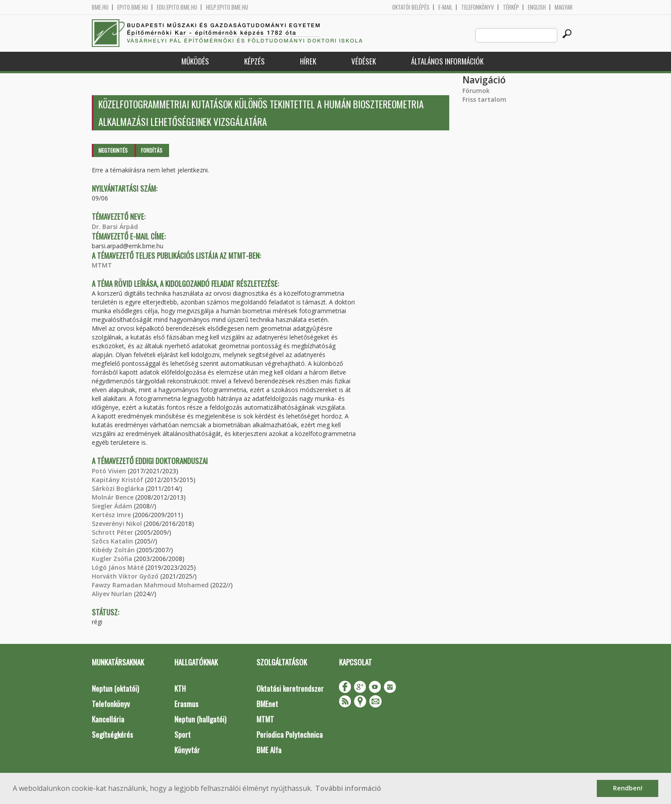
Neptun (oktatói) (115, 688)
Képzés (254, 61)
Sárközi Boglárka (118, 488)
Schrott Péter (112, 532)
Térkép (511, 7)
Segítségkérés (112, 734)
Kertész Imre (111, 515)
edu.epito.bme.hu (177, 7)
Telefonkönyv (477, 7)
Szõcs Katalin (112, 541)
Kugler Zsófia (112, 558)
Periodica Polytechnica (289, 734)
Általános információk (447, 61)
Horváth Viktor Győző (125, 576)
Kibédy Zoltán (113, 550)
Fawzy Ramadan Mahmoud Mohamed (150, 585)
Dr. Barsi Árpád (115, 226)
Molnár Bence (112, 497)
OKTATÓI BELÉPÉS (410, 7)
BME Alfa (268, 749)
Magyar (564, 7)
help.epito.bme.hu (227, 7)
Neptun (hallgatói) (200, 719)
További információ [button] (348, 788)
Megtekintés (113, 150)
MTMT (102, 265)
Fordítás (151, 150)
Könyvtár (187, 749)
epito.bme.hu (132, 7)
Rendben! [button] (627, 788)
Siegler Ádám (112, 506)
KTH (180, 688)
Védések (363, 61)
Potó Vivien (109, 471)
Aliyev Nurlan (112, 594)
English (537, 7)
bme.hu (100, 7)
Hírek (308, 61)
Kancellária (108, 719)
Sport (182, 734)
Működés (195, 61)
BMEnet (267, 703)
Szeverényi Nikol (117, 523)
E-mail (445, 7)
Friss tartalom (484, 99)
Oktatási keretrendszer (290, 688)
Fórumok (476, 90)
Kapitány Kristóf (117, 479)
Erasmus (186, 703)
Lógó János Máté (118, 567)
